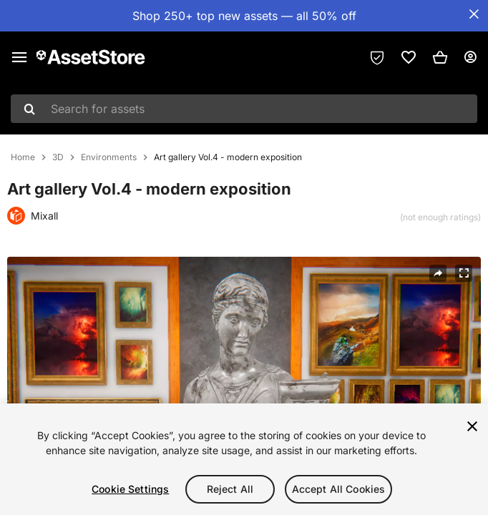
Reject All (230, 489)
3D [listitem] (58, 157)
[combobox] (244, 108)
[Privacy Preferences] (377, 57)
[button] (440, 57)
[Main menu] (19, 57)
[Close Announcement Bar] (474, 14)
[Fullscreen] (463, 273)
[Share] (437, 273)
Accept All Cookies (339, 489)
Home (23, 157)
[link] (408, 57)
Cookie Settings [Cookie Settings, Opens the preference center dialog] (130, 489)
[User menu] (470, 57)
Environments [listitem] (109, 157)
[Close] (472, 426)
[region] (244, 459)
